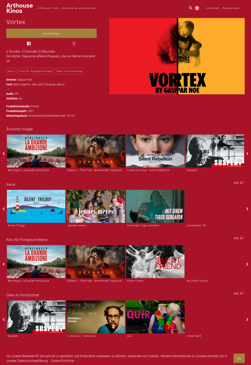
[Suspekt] (215, 151)
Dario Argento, (22, 84)
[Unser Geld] (215, 316)
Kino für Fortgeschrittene (35, 71)
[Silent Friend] (155, 261)
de (20, 98)
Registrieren (231, 8)
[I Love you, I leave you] (95, 316)
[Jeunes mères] (95, 206)
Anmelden (213, 8)
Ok (239, 358)
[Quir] (155, 316)
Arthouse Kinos (48, 8)
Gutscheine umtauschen (79, 8)
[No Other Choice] (215, 261)
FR (16, 94)
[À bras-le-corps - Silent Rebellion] (155, 151)
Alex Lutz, (37, 84)
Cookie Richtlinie (62, 361)
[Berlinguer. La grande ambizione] (36, 151)
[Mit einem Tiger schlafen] (155, 206)
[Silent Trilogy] (36, 206)
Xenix (11, 71)
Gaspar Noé (24, 79)
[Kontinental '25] (215, 206)
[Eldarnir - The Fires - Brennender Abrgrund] (95, 151)
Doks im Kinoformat (69, 71)
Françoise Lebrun (54, 84)
